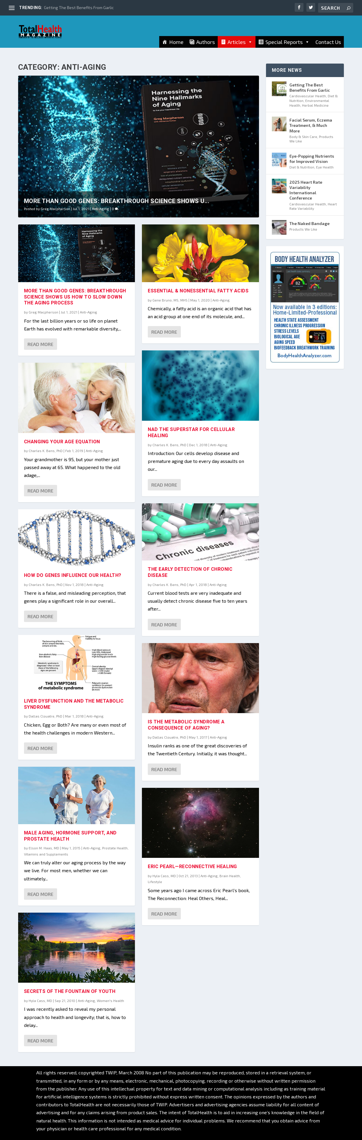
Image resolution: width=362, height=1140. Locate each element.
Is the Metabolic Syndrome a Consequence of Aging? (186, 725)
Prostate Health (115, 848)
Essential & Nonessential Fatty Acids (198, 291)
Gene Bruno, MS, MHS (170, 300)
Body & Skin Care (303, 136)
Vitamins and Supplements (46, 854)
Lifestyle (155, 882)
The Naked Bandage (309, 223)
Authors (205, 46)
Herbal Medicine (315, 105)
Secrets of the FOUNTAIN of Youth (70, 991)
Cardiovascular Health (307, 96)
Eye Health (325, 167)
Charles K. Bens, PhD (46, 451)
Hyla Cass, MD (40, 1000)
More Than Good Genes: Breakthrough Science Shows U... (117, 201)
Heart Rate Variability (313, 206)
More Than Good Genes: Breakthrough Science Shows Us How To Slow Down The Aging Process (75, 297)
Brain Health (229, 876)
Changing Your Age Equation (62, 441)
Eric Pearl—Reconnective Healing (192, 866)
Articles (240, 46)
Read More (40, 344)
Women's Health (110, 1000)
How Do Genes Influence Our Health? (72, 575)
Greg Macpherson (55, 209)
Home (176, 46)
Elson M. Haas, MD (44, 848)
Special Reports (287, 46)
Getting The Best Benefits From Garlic (79, 7)
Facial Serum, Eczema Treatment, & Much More (310, 125)
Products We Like (303, 229)
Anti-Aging (100, 209)
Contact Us (328, 46)
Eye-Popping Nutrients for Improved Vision (311, 159)
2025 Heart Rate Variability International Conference (305, 190)
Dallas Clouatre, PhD (45, 716)
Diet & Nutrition (301, 167)
